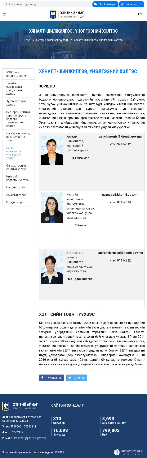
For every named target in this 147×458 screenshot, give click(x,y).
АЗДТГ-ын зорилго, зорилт (17, 74)
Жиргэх (80, 377)
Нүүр (27, 40)
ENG (141, 14)
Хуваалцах (54, 377)
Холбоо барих (105, 4)
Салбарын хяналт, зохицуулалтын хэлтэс (18, 137)
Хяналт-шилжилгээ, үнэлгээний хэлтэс (98, 40)
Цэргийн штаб (15, 187)
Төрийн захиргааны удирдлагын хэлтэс (14, 88)
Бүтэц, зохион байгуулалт (52, 40)
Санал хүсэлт (131, 4)
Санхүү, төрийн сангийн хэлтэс (16, 167)
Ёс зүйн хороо (15, 202)
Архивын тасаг (16, 195)
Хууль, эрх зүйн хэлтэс (16, 102)
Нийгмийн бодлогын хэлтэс (17, 178)
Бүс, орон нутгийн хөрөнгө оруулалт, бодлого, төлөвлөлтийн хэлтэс (18, 119)
